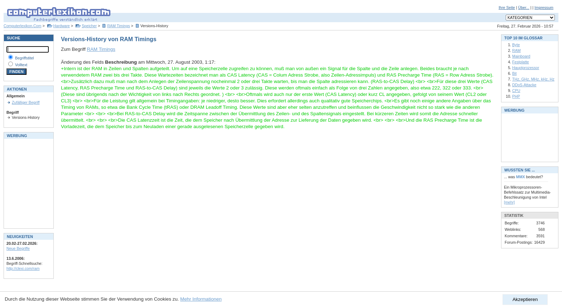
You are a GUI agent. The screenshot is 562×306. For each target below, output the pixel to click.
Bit (514, 73)
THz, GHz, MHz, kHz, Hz (533, 79)
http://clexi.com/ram (22, 268)
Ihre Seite (507, 7)
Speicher (89, 26)
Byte (516, 45)
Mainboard (521, 56)
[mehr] (509, 202)
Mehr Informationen (201, 299)
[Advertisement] (27, 183)
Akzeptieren (525, 299)
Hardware (61, 26)
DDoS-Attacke (524, 85)
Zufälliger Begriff (25, 102)
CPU (516, 90)
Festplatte (520, 62)
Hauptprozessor (525, 67)
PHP (516, 96)
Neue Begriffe (18, 248)
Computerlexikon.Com (22, 26)
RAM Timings (118, 26)
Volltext (21, 65)
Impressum (543, 7)
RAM (516, 50)
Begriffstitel (24, 58)
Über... (523, 7)
